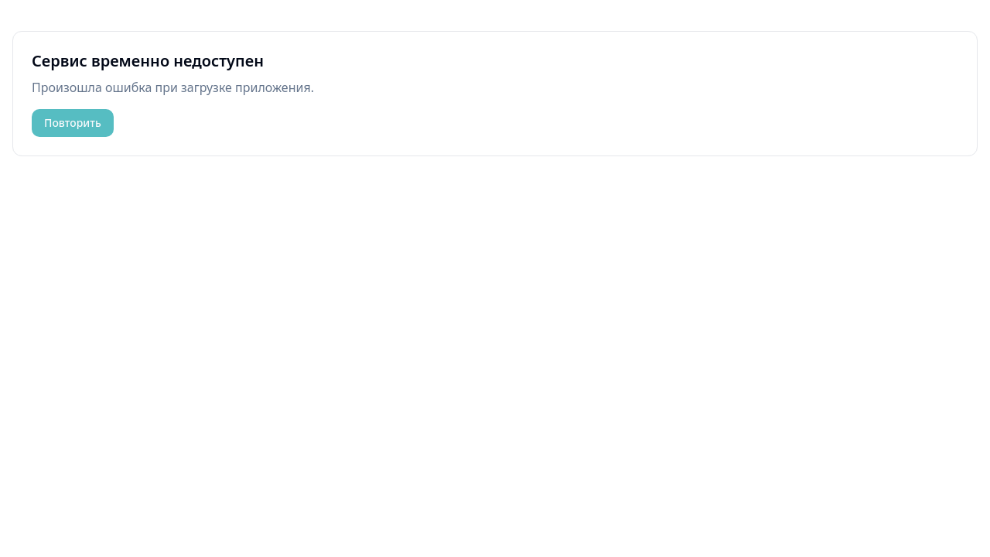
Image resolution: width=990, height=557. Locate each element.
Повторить (72, 122)
